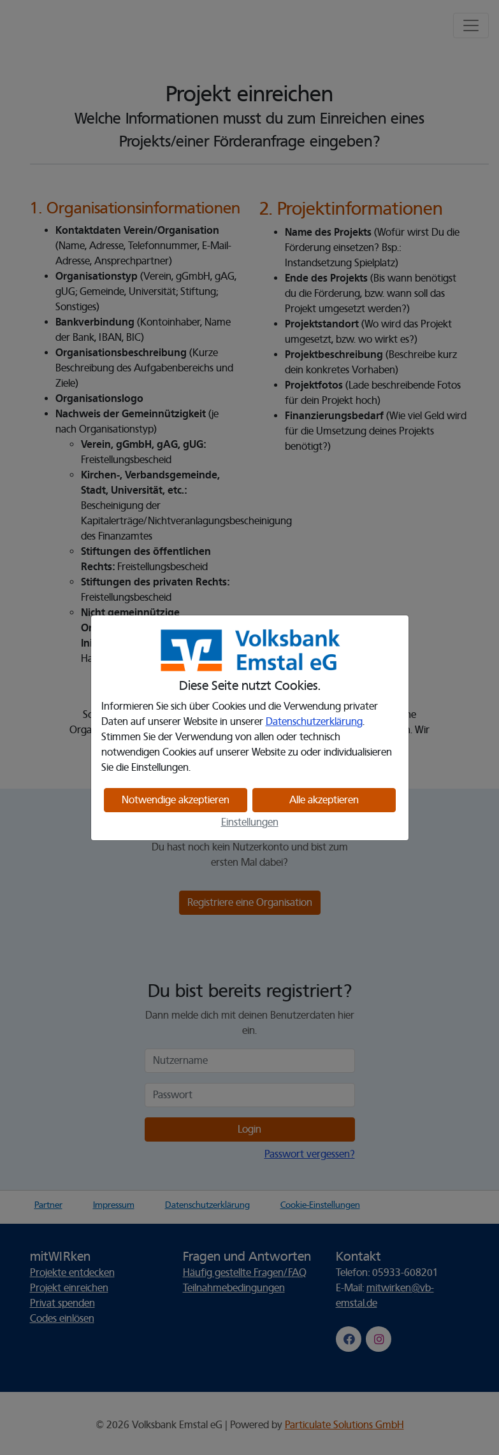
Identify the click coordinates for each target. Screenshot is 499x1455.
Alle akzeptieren (324, 800)
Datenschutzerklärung (314, 721)
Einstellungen (249, 822)
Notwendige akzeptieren (175, 800)
